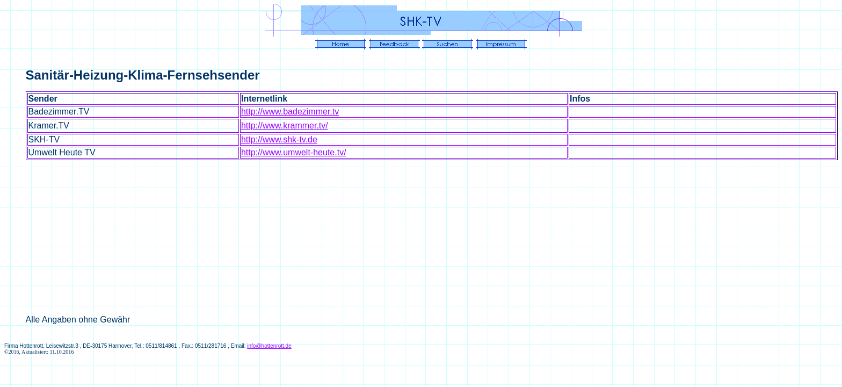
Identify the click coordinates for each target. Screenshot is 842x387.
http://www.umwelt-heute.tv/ (293, 152)
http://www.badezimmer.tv (290, 111)
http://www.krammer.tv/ (284, 125)
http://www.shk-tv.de (279, 139)
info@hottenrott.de (269, 346)
